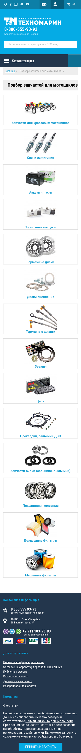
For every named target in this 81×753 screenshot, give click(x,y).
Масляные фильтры (40, 562)
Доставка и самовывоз (17, 681)
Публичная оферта (15, 671)
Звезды (40, 353)
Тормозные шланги (40, 319)
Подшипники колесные (41, 493)
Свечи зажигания (40, 145)
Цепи (40, 388)
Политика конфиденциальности (23, 662)
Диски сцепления (40, 284)
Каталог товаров (23, 61)
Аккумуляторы (40, 179)
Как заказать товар (15, 676)
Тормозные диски (40, 249)
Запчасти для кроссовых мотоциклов (40, 110)
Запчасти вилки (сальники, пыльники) (40, 458)
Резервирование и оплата (19, 685)
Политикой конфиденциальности (49, 721)
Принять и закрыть (40, 746)
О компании (10, 705)
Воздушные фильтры (40, 527)
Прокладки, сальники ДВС (40, 423)
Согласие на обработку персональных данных (32, 666)
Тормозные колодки (40, 214)
